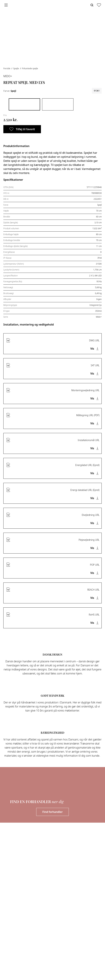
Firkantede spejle (30, 68)
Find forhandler (52, 812)
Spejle (16, 68)
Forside (7, 68)
